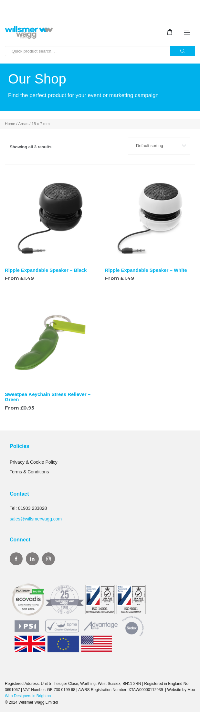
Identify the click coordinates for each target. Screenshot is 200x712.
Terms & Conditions (29, 471)
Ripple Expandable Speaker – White (146, 270)
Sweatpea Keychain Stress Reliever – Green (47, 396)
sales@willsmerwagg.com (36, 518)
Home (10, 124)
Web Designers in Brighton (28, 696)
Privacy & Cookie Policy (34, 462)
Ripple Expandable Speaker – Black (46, 270)
